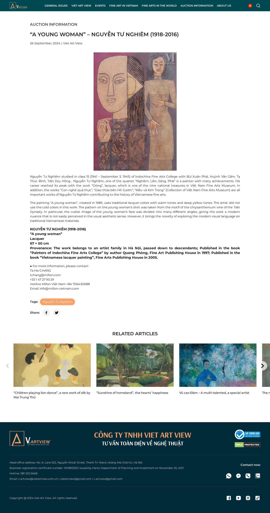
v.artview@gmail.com (108, 479)
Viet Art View (42, 498)
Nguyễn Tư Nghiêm (57, 302)
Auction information (53, 24)
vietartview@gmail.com (76, 479)
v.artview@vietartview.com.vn (38, 479)
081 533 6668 (29, 473)
